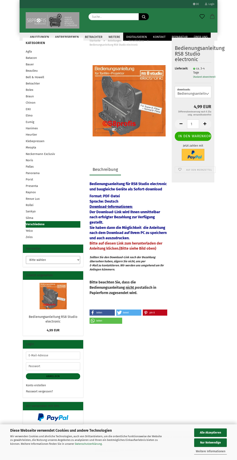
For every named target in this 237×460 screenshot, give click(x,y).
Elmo (29, 118)
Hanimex (32, 131)
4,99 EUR (53, 333)
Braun (30, 99)
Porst (29, 182)
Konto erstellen (36, 388)
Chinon (30, 105)
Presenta (32, 189)
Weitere (114, 37)
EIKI (28, 112)
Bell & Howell (35, 80)
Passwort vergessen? (39, 394)
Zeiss (29, 240)
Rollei (29, 208)
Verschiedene (35, 227)
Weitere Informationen (210, 451)
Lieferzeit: (181, 71)
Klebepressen (35, 144)
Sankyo (31, 214)
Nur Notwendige (210, 442)
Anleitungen (39, 37)
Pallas (30, 169)
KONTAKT (159, 37)
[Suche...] (144, 16)
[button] (212, 16)
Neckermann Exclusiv (40, 157)
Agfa (29, 54)
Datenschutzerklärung (88, 443)
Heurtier (31, 137)
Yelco (29, 233)
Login (209, 4)
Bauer (30, 67)
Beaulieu (32, 73)
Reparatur (180, 37)
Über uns (201, 37)
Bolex (29, 92)
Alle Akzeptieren (210, 432)
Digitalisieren (136, 37)
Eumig (30, 124)
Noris (29, 163)
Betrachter (93, 37)
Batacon (31, 61)
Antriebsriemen (67, 37)
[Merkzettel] (202, 16)
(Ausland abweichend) (204, 79)
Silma (29, 221)
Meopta (31, 150)
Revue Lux (33, 201)
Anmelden (53, 379)
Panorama (33, 176)
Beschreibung (105, 172)
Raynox (31, 195)
